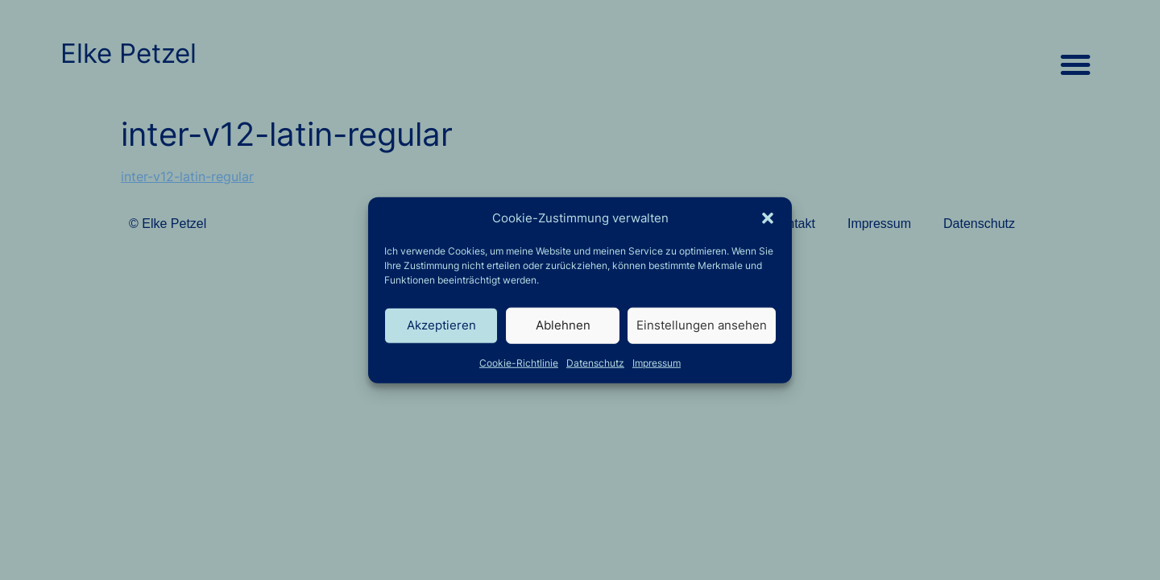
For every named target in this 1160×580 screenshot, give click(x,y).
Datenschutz (595, 362)
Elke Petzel (128, 53)
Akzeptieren (441, 325)
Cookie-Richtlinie (518, 362)
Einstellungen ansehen (701, 325)
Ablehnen (563, 325)
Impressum (656, 362)
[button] (768, 218)
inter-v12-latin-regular (187, 176)
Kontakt (793, 223)
